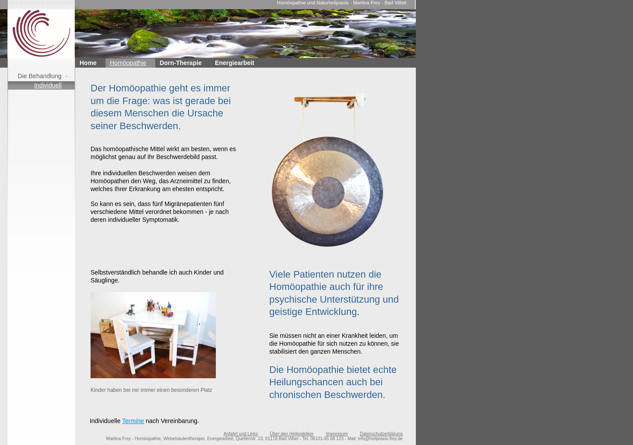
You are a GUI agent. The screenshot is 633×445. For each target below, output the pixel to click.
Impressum (336, 433)
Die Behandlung (40, 76)
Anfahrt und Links (241, 433)
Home (88, 62)
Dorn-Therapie (181, 62)
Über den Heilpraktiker (292, 433)
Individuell (48, 85)
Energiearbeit (234, 62)
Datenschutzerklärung (381, 433)
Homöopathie (128, 62)
